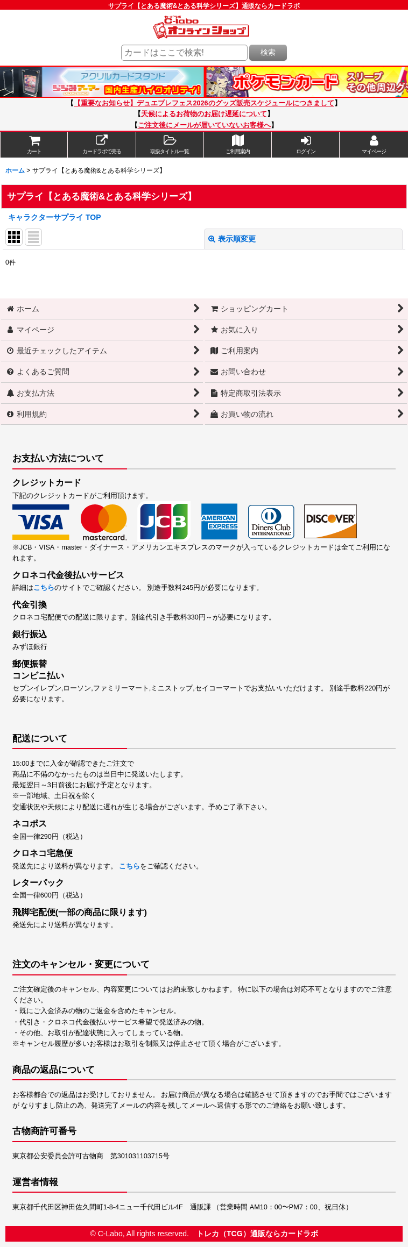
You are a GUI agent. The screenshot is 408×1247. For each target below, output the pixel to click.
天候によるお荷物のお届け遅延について (204, 114)
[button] (170, 145)
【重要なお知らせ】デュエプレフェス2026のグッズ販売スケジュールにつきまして (204, 103)
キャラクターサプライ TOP (54, 217)
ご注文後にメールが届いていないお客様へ (204, 125)
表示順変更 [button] (232, 238)
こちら (43, 588)
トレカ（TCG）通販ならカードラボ (257, 1233)
